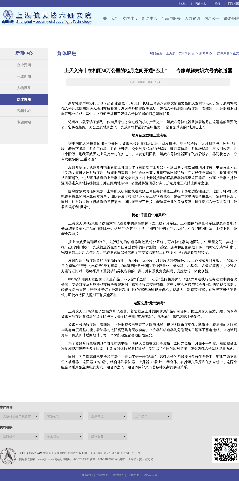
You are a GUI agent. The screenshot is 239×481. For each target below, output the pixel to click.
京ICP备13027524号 (31, 453)
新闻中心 (149, 18)
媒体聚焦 (24, 99)
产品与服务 (171, 18)
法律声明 (102, 475)
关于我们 (111, 18)
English (183, 3)
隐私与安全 (150, 475)
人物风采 (24, 88)
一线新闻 (24, 76)
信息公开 (212, 18)
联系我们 (87, 475)
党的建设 (130, 18)
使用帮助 (133, 475)
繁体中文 (200, 3)
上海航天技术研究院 (180, 53)
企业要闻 (24, 65)
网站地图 (233, 3)
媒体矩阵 (231, 18)
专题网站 (24, 122)
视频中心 (24, 111)
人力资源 (192, 18)
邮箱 (217, 3)
